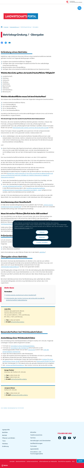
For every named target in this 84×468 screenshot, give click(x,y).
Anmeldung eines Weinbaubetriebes (22, 346)
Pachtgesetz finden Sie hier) (46, 361)
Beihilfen (42, 252)
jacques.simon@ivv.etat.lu (19, 395)
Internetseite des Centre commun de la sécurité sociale (30, 128)
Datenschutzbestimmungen (22, 228)
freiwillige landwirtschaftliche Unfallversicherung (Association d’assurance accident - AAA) (24, 189)
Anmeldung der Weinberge (19, 348)
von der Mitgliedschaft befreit (12, 186)
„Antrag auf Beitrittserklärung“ (15, 365)
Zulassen (42, 232)
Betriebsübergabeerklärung (10, 267)
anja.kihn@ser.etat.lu (17, 322)
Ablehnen (42, 237)
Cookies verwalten (42, 242)
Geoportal (31, 350)
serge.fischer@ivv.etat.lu (19, 379)
